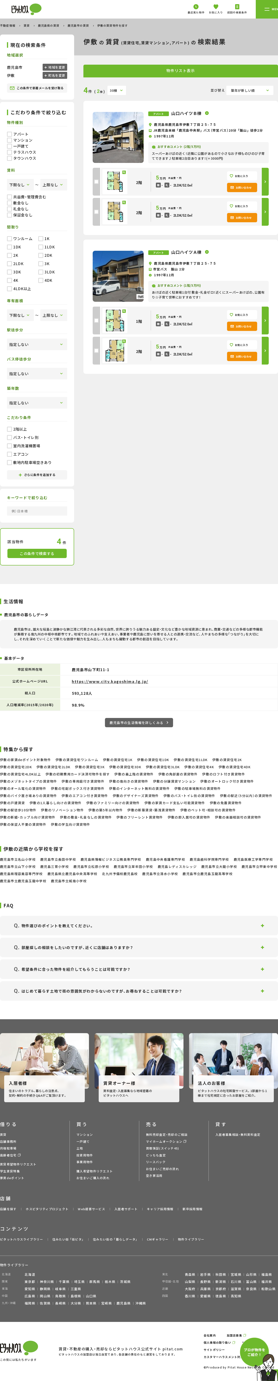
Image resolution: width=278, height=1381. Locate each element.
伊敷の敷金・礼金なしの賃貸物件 (86, 817)
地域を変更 (56, 67)
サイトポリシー (214, 1350)
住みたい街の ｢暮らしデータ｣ (115, 1239)
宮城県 (236, 1274)
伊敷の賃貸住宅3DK (125, 767)
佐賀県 (45, 1303)
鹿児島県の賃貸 (49, 25)
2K (12, 255)
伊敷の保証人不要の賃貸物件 (23, 824)
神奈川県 (47, 1281)
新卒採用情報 (192, 1209)
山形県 (251, 1274)
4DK (45, 280)
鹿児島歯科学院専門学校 (209, 859)
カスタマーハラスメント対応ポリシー (230, 1357)
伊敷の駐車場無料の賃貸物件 (197, 788)
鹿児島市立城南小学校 (69, 881)
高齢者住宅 (8, 1155)
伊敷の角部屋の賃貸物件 (178, 774)
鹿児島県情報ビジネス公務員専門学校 (111, 859)
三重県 (76, 1288)
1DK (14, 247)
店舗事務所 (8, 1141)
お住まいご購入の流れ (93, 1178)
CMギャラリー (158, 1239)
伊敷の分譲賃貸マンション (174, 781)
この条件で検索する (37, 553)
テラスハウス (21, 152)
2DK (45, 255)
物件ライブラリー (191, 1239)
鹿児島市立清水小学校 (160, 873)
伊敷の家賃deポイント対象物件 (25, 759)
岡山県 (45, 1296)
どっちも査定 (156, 1155)
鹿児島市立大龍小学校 (219, 866)
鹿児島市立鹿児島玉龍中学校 (23, 881)
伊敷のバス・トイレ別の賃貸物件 (189, 795)
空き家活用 (154, 1175)
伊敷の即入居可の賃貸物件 (189, 817)
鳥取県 (60, 1296)
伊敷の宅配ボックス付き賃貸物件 (77, 788)
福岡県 (30, 1303)
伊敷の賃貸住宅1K (118, 759)
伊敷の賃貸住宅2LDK (53, 767)
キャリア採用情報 (160, 1209)
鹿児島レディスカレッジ (177, 866)
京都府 (220, 1288)
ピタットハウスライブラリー (21, 1239)
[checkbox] (96, 182)
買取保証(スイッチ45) (162, 1148)
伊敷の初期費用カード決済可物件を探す (78, 774)
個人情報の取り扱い (217, 1342)
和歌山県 (268, 1288)
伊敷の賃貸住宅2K (227, 759)
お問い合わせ (241, 187)
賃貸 (27, 25)
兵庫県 (205, 1288)
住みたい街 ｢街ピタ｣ (68, 1239)
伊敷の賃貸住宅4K (199, 767)
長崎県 (60, 1303)
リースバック (156, 1162)
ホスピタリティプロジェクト (47, 1209)
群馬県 (94, 1281)
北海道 (30, 1274)
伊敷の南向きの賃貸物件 (128, 781)
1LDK (46, 247)
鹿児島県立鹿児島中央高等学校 (72, 873)
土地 (79, 1148)
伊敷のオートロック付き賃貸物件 (227, 781)
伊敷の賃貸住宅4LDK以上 (20, 774)
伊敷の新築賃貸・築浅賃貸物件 (151, 810)
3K (43, 263)
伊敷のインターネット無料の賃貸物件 (139, 788)
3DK (14, 272)
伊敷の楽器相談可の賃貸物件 (238, 817)
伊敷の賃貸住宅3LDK (163, 767)
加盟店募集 (234, 1335)
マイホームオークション (164, 1141)
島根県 (76, 1296)
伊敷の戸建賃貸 (12, 802)
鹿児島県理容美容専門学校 (21, 873)
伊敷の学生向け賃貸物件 (70, 824)
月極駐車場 (8, 1148)
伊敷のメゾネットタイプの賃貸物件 (28, 781)
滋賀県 (236, 1288)
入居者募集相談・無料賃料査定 (237, 1134)
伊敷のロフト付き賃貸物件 (223, 774)
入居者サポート (126, 1209)
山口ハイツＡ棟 (187, 252)
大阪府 (190, 1288)
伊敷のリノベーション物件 (62, 810)
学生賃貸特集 (10, 1171)
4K (12, 280)
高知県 (236, 1296)
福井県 (266, 1281)
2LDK (15, 263)
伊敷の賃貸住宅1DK (153, 759)
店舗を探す (8, 1209)
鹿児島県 (124, 1303)
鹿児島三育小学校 (54, 866)
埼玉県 (79, 1281)
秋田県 (220, 1274)
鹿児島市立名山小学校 (18, 859)
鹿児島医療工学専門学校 (253, 859)
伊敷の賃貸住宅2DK (16, 767)
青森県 (190, 1274)
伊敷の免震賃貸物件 (226, 802)
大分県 (76, 1303)
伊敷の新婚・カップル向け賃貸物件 (27, 817)
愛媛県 (205, 1296)
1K (43, 238)
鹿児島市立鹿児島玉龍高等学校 (208, 873)
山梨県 (190, 1281)
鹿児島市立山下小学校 (18, 866)
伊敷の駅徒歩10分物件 (18, 810)
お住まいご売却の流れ (162, 1169)
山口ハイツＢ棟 (187, 113)
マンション (19, 140)
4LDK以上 (19, 288)
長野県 (205, 1281)
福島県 (266, 1274)
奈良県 (251, 1288)
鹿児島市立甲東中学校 (259, 866)
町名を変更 (56, 75)
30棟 (113, 90)
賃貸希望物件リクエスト (18, 1164)
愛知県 (30, 1288)
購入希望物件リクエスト (94, 1171)
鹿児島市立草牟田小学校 (133, 866)
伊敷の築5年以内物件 (105, 810)
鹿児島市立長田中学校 (58, 859)
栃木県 (110, 1281)
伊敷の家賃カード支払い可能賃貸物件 (175, 802)
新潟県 (220, 1281)
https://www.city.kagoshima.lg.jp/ (110, 681)
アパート (18, 134)
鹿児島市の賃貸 (79, 25)
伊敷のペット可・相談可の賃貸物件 (208, 810)
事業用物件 (84, 1162)
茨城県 (125, 1281)
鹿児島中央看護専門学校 (165, 859)
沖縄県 (141, 1303)
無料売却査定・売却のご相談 (167, 1134)
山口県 (91, 1296)
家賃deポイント (12, 1178)
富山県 (251, 1281)
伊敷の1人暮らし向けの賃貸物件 (56, 802)
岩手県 (205, 1274)
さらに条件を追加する (37, 475)
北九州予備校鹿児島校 (120, 873)
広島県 (30, 1296)
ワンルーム (19, 238)
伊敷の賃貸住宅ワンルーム (77, 759)
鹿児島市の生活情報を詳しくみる (139, 722)
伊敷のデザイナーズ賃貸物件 (136, 795)
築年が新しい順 (243, 90)
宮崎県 (106, 1303)
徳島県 (220, 1296)
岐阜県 (60, 1288)
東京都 (30, 1281)
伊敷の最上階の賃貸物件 (134, 774)
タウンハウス (21, 158)
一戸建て (18, 146)
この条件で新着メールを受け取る (37, 88)
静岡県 (45, 1288)
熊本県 (91, 1303)
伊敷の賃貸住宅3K (90, 767)
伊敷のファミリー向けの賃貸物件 (113, 802)
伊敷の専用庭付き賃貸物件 (83, 781)
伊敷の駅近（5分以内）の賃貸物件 (246, 795)
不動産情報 (8, 25)
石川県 (236, 1281)
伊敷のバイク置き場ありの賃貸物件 (28, 795)
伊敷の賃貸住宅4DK (235, 767)
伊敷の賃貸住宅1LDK (191, 759)
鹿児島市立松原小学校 (91, 866)
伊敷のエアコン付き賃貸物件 (85, 795)
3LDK (46, 272)
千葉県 (64, 1281)
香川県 (190, 1296)
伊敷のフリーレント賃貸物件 (140, 817)
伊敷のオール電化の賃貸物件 (23, 788)
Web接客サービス (91, 1209)
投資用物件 (84, 1155)
